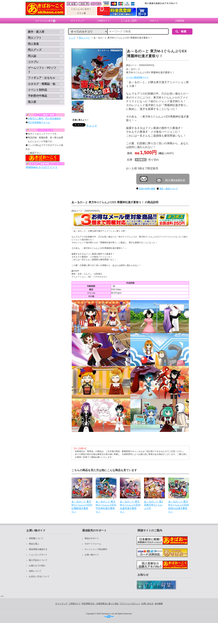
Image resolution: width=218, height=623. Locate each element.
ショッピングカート (38, 555)
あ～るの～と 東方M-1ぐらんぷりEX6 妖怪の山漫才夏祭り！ (178, 506)
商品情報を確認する (38, 549)
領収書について (36, 538)
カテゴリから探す (45, 20)
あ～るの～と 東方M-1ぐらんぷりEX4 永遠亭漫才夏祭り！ (130, 506)
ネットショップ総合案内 (96, 549)
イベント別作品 (37, 89)
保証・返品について (168, 188)
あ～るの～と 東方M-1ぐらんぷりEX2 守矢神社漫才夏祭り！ (106, 506)
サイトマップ (77, 20)
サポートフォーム (93, 544)
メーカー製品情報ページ (137, 77)
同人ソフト (35, 37)
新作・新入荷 (36, 31)
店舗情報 (179, 20)
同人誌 (32, 55)
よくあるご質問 (128, 20)
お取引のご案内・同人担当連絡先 (44, 118)
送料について (35, 571)
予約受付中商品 (37, 95)
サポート (154, 20)
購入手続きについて (38, 560)
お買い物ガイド (92, 555)
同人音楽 (33, 43)
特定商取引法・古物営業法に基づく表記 (100, 604)
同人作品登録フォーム (39, 122)
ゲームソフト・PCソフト (42, 69)
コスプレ (33, 61)
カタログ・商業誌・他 (41, 83)
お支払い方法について (39, 576)
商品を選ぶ (34, 544)
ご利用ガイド (103, 20)
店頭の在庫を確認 (147, 188)
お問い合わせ (147, 604)
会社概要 (159, 604)
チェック (91, 125)
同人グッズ (35, 49)
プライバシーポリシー (130, 604)
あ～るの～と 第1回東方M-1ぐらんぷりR (153, 505)
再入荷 (32, 101)
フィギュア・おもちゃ (41, 77)
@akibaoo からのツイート (42, 167)
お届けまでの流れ (37, 565)
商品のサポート (92, 538)
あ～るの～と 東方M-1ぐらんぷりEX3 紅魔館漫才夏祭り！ (82, 506)
